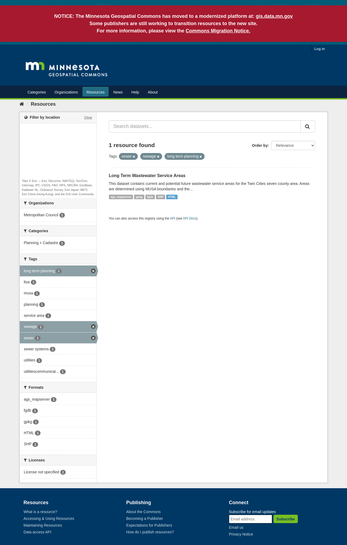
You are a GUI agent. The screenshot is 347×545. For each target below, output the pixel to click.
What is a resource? (40, 512)
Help (135, 92)
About (153, 92)
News (118, 92)
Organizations (66, 92)
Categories (37, 92)
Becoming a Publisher (144, 518)
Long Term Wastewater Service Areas (147, 175)
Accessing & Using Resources (49, 518)
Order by (260, 145)
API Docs (189, 218)
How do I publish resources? (150, 532)
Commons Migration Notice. (218, 31)
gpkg (139, 196)
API (172, 218)
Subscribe (285, 519)
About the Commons (143, 512)
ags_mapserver (121, 196)
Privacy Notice (241, 534)
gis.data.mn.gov (274, 16)
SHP (161, 196)
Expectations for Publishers (149, 525)
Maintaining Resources (43, 525)
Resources (95, 92)
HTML (172, 196)
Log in (319, 49)
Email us (236, 527)
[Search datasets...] (205, 126)
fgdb (150, 196)
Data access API (37, 532)
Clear (88, 117)
